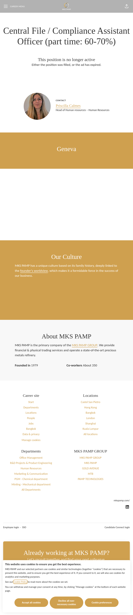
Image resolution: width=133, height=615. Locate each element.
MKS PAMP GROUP (84, 345)
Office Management (31, 457)
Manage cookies (31, 440)
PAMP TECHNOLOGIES (90, 479)
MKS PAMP (90, 463)
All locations (91, 434)
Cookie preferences (102, 602)
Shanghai (90, 423)
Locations (31, 412)
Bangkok (31, 429)
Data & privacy (31, 434)
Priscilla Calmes (68, 106)
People (31, 418)
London (90, 418)
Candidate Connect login (117, 527)
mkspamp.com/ (122, 500)
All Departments (31, 489)
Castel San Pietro (90, 402)
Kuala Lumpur (91, 429)
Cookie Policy (20, 581)
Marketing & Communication (31, 474)
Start (31, 402)
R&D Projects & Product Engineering (31, 463)
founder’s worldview (34, 271)
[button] (126, 6)
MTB (90, 474)
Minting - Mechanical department (31, 484)
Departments (31, 407)
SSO (24, 527)
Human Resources (31, 468)
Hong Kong (90, 407)
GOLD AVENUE (90, 468)
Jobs (31, 423)
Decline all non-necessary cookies (66, 602)
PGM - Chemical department (31, 479)
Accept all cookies (31, 602)
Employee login (11, 527)
